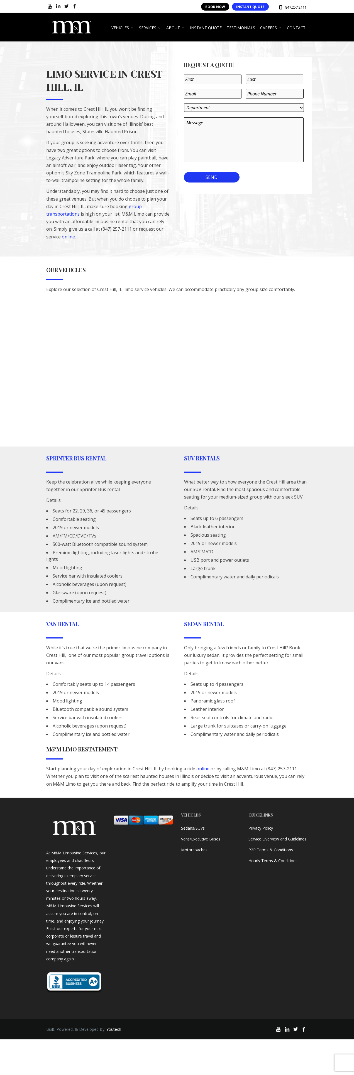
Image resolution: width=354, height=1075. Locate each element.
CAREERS (271, 27)
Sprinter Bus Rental (76, 458)
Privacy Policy (260, 828)
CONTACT (296, 27)
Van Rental (62, 624)
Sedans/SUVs (193, 828)
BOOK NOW (215, 6)
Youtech (113, 1029)
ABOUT (175, 27)
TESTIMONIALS (241, 27)
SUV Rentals (202, 458)
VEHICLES (122, 27)
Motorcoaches (194, 849)
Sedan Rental (204, 624)
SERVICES (150, 27)
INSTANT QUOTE (250, 6)
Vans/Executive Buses (200, 839)
